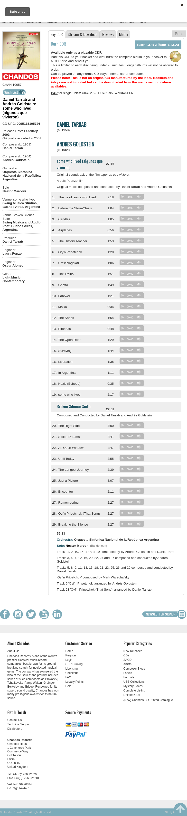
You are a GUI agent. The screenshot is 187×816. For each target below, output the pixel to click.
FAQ (68, 677)
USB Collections (134, 681)
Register (70, 655)
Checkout (71, 673)
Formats (128, 677)
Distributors (14, 728)
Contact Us (14, 720)
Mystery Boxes (133, 686)
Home (69, 651)
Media (123, 34)
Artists (127, 664)
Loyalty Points (74, 681)
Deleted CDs (131, 695)
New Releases (132, 651)
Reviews (108, 34)
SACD (127, 660)
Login (68, 660)
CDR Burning (74, 664)
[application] (133, 198)
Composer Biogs (134, 668)
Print (179, 34)
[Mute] (139, 197)
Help (68, 686)
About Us (13, 651)
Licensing (71, 668)
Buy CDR (56, 34)
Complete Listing (134, 690)
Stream (82, 34)
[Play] (123, 197)
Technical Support (18, 724)
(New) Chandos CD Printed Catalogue (148, 700)
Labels (127, 673)
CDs (126, 655)
